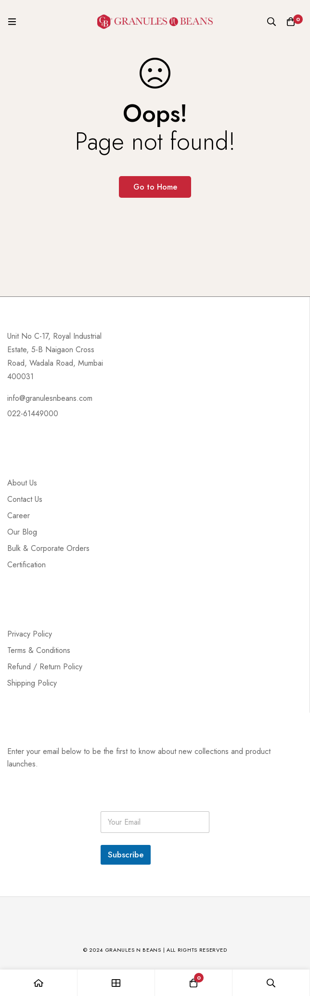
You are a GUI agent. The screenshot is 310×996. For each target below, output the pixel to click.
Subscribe (125, 854)
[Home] (39, 983)
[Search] (271, 21)
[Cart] (290, 21)
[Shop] (116, 983)
